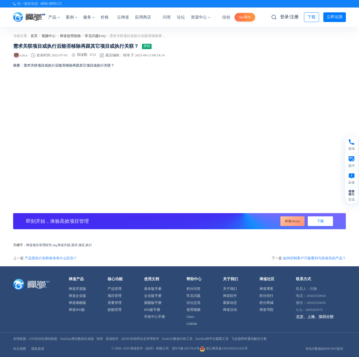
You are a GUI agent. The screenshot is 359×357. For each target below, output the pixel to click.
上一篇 (45, 258)
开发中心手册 (154, 317)
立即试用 (335, 17)
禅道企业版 (77, 296)
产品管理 (115, 289)
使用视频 (193, 310)
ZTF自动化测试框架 (43, 339)
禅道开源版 (77, 289)
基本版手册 (153, 289)
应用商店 (143, 17)
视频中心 (49, 36)
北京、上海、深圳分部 (315, 317)
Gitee (190, 317)
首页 (34, 36)
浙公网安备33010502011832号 (224, 348)
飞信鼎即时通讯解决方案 (249, 339)
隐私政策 (37, 349)
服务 (89, 17)
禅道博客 (266, 289)
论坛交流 (193, 303)
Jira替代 (245, 17)
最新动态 (230, 303)
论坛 (181, 17)
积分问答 (193, 289)
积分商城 (266, 303)
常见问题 (193, 296)
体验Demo (292, 221)
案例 (71, 17)
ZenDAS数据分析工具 (177, 339)
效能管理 (115, 310)
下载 (311, 17)
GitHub (191, 324)
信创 (226, 17)
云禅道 (123, 17)
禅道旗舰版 (77, 303)
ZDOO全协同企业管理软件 (140, 339)
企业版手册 (153, 296)
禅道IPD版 (77, 310)
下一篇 (309, 258)
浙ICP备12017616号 (186, 348)
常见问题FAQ (95, 36)
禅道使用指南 (70, 36)
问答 (167, 17)
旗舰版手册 (153, 303)
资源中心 (200, 17)
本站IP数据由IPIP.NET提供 (324, 349)
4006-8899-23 (50, 4)
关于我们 (230, 289)
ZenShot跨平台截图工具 (212, 339)
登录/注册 (289, 16)
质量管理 (115, 303)
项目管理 (115, 296)
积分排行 (266, 296)
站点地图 (19, 349)
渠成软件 (112, 339)
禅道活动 (230, 310)
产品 (54, 17)
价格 (105, 17)
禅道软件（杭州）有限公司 (149, 348)
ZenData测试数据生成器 (77, 339)
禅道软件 (230, 296)
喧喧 (100, 339)
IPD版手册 (152, 310)
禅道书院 (266, 310)
